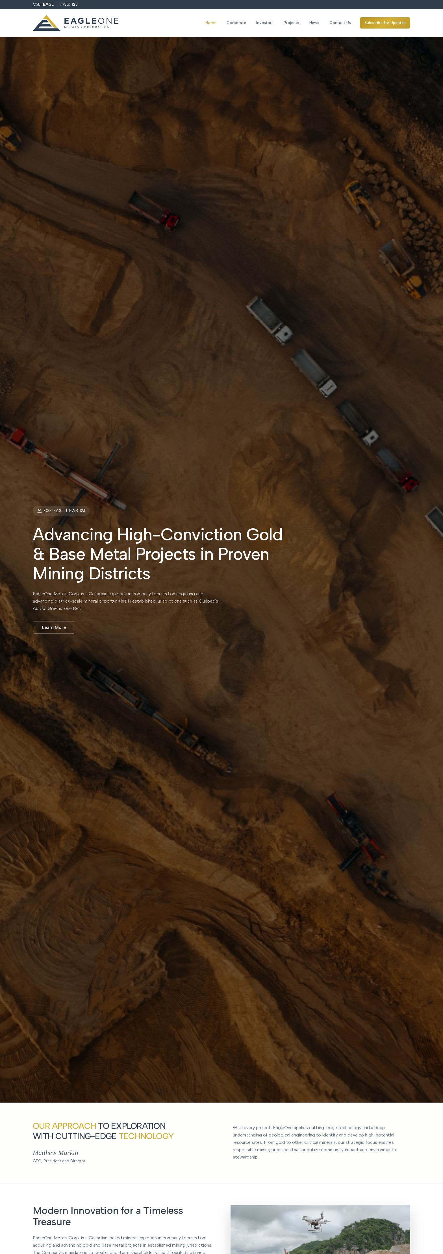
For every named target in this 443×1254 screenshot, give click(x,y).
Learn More (54, 627)
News (314, 22)
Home (210, 22)
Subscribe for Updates (385, 22)
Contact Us (340, 22)
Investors (264, 22)
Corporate (236, 22)
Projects (291, 22)
